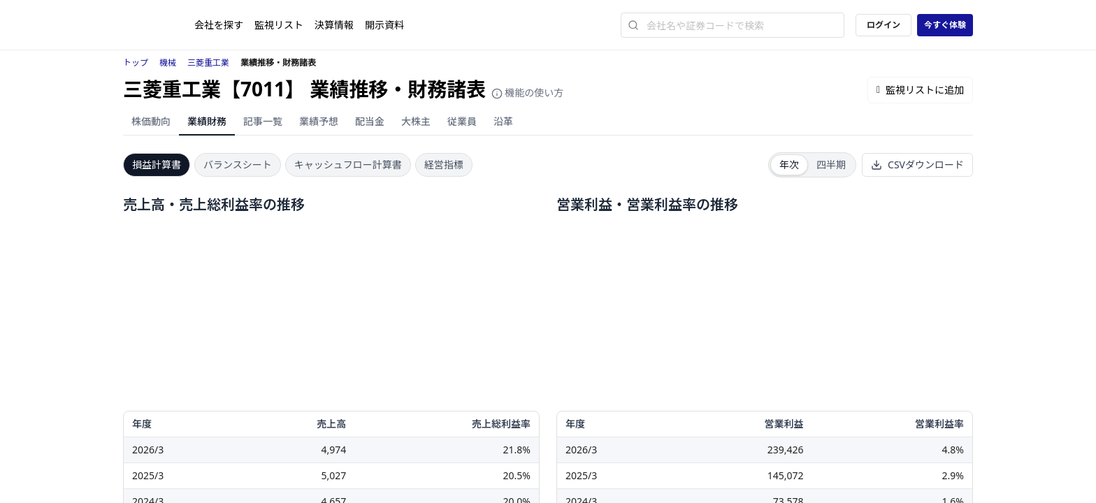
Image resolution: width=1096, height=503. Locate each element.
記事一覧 (262, 121)
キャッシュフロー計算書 (348, 164)
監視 (278, 24)
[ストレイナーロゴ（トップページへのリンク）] (158, 25)
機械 (167, 62)
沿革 (503, 121)
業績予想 (318, 121)
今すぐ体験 (945, 25)
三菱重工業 (208, 62)
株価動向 (151, 121)
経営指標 (443, 164)
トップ (135, 62)
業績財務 (206, 121)
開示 (384, 24)
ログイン (883, 25)
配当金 (369, 121)
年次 (789, 164)
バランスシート (237, 164)
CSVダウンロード (917, 164)
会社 (218, 24)
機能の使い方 (527, 92)
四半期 (831, 164)
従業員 (462, 121)
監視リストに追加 (920, 89)
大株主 (416, 121)
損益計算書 (156, 164)
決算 (334, 24)
